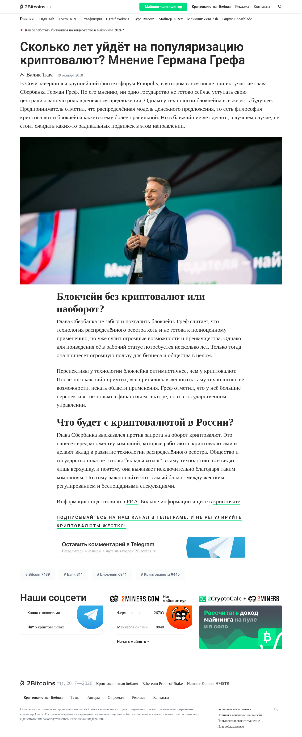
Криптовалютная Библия (211, 6)
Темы (75, 697)
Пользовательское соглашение (239, 721)
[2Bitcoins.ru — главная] (35, 6)
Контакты (262, 6)
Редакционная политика (234, 709)
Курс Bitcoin (143, 19)
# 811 (73, 574)
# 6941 (112, 574)
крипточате (226, 501)
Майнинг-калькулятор (163, 6)
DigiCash (46, 19)
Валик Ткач (39, 75)
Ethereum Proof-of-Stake (162, 683)
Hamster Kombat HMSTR (208, 683)
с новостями (43, 612)
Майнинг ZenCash (202, 19)
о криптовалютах (45, 627)
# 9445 (160, 574)
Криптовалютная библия (117, 683)
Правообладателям (231, 726)
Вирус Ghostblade (237, 19)
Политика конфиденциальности (240, 715)
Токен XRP (68, 19)
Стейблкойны (117, 19)
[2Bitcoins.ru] (42, 683)
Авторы (94, 697)
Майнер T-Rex (171, 19)
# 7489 (37, 574)
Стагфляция (92, 19)
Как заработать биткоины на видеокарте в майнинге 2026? (74, 30)
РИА (132, 501)
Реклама (242, 6)
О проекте (116, 697)
